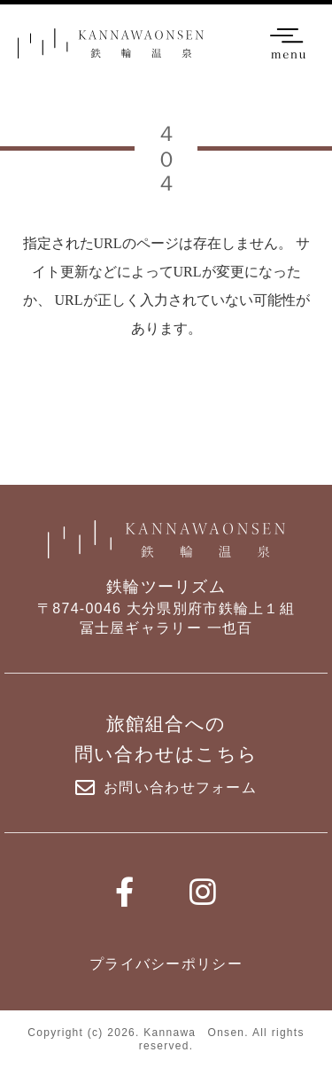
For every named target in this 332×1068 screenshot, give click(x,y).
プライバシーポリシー (166, 963)
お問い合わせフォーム (166, 788)
